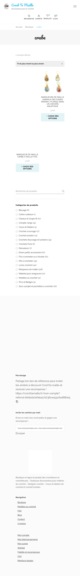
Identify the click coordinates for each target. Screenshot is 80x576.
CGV (20, 556)
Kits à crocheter (26, 261)
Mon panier (23, 544)
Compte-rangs (25, 223)
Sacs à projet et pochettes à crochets (36, 286)
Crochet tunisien (26, 235)
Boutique (22, 502)
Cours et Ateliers (26, 227)
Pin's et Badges (26, 282)
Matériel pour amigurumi (30, 273)
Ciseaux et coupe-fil (28, 218)
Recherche (62, 191)
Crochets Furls (25, 244)
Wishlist (21, 548)
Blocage (22, 210)
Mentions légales (25, 560)
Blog (20, 515)
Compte (38, 17)
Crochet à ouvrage (27, 231)
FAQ (19, 511)
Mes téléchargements (28, 539)
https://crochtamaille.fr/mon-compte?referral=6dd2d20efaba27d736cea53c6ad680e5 (40, 395)
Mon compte (23, 535)
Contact (21, 519)
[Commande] (40, 64)
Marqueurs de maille (28, 269)
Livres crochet (25, 265)
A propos (22, 523)
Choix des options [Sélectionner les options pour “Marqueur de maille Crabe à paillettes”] (28, 168)
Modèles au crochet (28, 278)
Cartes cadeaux (26, 214)
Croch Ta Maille (22, 5)
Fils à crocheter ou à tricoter (32, 257)
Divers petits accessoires (30, 252)
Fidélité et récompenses (29, 552)
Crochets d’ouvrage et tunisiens (33, 240)
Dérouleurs (24, 248)
